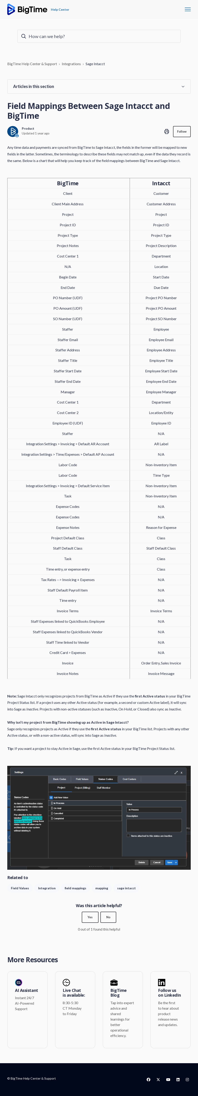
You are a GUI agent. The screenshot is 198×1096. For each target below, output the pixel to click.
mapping (101, 888)
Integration (47, 888)
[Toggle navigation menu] (188, 9)
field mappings (75, 888)
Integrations (71, 64)
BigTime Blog (118, 993)
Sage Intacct (95, 64)
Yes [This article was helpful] (90, 917)
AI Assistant (26, 990)
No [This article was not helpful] (108, 917)
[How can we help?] (99, 36)
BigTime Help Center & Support (32, 64)
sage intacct (126, 888)
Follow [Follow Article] (181, 132)
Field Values (20, 888)
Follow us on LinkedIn (169, 993)
